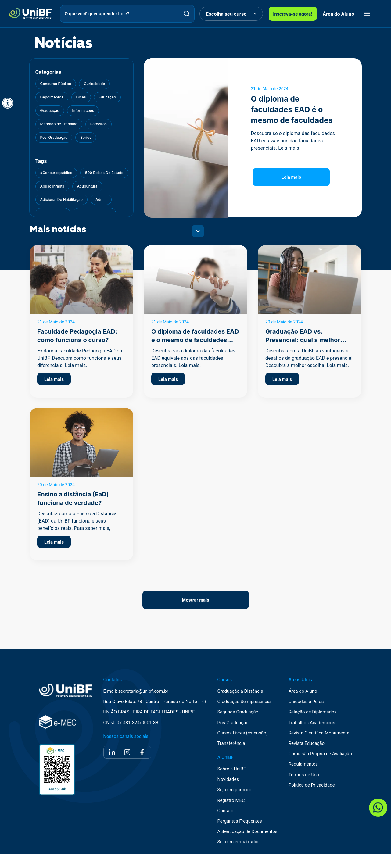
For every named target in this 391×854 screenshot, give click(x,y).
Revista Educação (307, 743)
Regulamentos (303, 764)
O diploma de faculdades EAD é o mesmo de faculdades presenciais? (195, 340)
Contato (225, 811)
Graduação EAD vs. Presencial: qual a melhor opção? (302, 340)
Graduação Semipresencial (244, 701)
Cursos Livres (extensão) (242, 733)
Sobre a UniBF (231, 769)
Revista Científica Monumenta (319, 733)
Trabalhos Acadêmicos (312, 722)
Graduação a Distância (240, 691)
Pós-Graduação (232, 722)
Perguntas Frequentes (239, 821)
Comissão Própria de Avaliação (320, 754)
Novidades (228, 779)
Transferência (231, 743)
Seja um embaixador (238, 842)
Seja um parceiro (234, 790)
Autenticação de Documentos (247, 831)
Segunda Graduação (237, 712)
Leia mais (291, 177)
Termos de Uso (304, 775)
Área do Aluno (338, 14)
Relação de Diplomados (313, 712)
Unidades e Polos (306, 701)
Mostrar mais (195, 599)
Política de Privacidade (312, 785)
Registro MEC (231, 800)
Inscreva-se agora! (292, 13)
